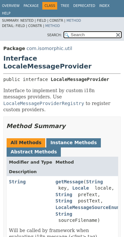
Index (104, 6)
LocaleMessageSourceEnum (88, 207)
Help (6, 13)
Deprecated (84, 6)
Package (31, 6)
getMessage (69, 181)
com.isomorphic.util (49, 48)
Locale (80, 188)
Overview (11, 6)
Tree (65, 6)
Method (73, 20)
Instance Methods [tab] (73, 142)
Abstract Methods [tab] (34, 151)
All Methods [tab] (26, 142)
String (17, 181)
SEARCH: (54, 35)
